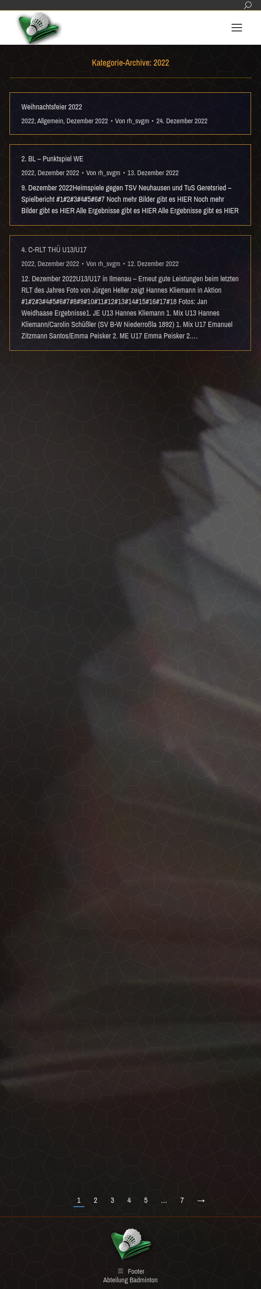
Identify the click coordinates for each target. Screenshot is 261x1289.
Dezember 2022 (87, 121)
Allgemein (50, 121)
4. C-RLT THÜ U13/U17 (54, 249)
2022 (27, 121)
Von (132, 120)
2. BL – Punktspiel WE (52, 158)
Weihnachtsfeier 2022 (51, 106)
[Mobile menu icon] (237, 27)
